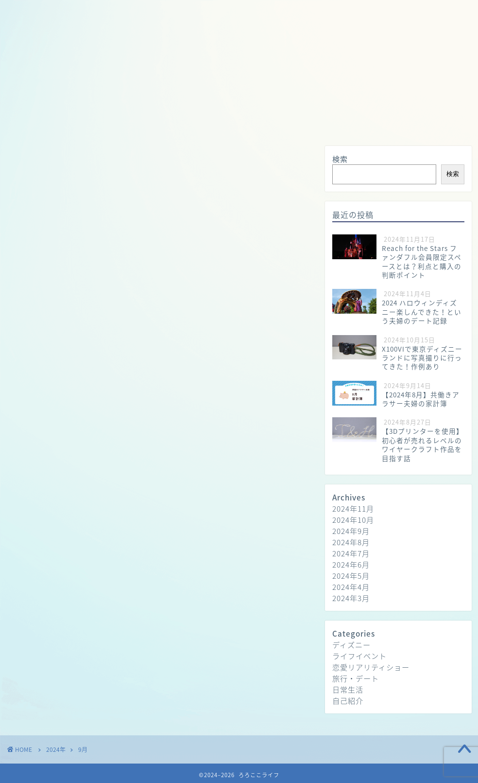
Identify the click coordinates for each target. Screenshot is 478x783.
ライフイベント (359, 655)
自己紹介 (347, 700)
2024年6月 (351, 564)
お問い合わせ (405, 11)
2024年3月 (351, 598)
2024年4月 (351, 586)
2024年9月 (351, 530)
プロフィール (119, 11)
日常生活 (179, 11)
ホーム (62, 11)
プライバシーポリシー (323, 11)
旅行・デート (240, 11)
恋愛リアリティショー (371, 667)
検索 (340, 158)
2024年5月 (351, 575)
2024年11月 (353, 508)
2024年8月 (351, 542)
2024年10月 (353, 519)
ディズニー (351, 644)
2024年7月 (351, 553)
